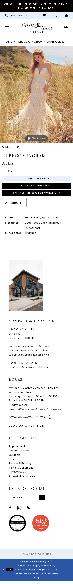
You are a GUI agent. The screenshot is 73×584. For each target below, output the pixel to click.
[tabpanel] (36, 94)
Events (13, 461)
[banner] (36, 28)
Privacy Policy (17, 474)
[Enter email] (29, 500)
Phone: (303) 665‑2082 (23, 365)
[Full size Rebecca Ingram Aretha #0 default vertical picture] (36, 94)
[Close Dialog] (3, 573)
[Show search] (55, 15)
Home (8, 41)
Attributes (14, 205)
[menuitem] (17, 15)
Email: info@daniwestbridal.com (28, 369)
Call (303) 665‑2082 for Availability (36, 195)
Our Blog (14, 457)
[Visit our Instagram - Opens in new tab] (19, 511)
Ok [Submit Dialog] (10, 572)
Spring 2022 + (57, 41)
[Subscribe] (46, 500)
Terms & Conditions (21, 470)
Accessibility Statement (23, 478)
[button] (66, 15)
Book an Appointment (36, 187)
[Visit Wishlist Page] (44, 15)
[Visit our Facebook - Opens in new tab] (10, 511)
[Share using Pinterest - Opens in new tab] (18, 147)
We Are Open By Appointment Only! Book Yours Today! (36, 6)
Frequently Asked (19, 453)
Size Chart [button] (9, 171)
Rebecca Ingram (29, 41)
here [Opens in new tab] (36, 581)
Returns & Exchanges (21, 465)
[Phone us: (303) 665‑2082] (17, 15)
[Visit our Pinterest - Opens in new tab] (28, 511)
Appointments (17, 448)
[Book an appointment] (66, 28)
